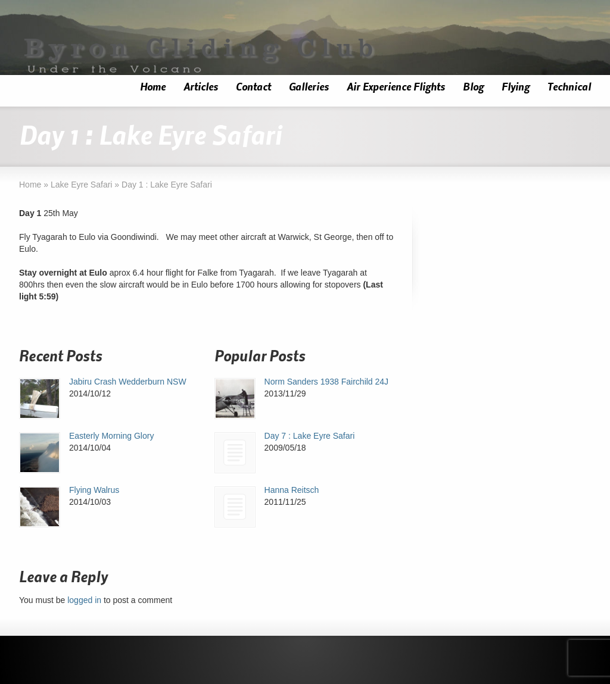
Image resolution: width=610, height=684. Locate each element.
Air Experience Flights (396, 87)
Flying (516, 87)
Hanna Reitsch (291, 490)
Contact (253, 87)
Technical (569, 87)
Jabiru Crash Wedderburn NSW (127, 381)
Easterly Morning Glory (111, 436)
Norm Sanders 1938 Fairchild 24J (326, 381)
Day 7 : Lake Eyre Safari (309, 436)
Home (153, 87)
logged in (84, 600)
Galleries (309, 87)
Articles (200, 87)
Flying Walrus (94, 490)
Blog (473, 87)
